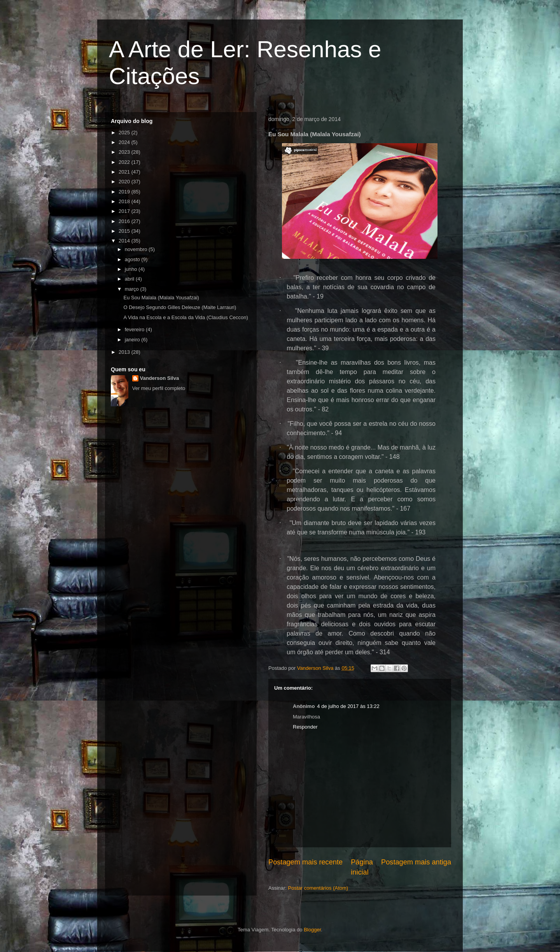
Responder (305, 727)
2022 (125, 162)
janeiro (133, 340)
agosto (133, 259)
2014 (125, 241)
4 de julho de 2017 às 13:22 (348, 706)
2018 (125, 201)
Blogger (312, 930)
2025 (125, 132)
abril (130, 279)
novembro (137, 249)
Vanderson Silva (159, 378)
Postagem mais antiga (416, 862)
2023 (125, 152)
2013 (125, 352)
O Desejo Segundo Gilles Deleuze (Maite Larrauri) (179, 307)
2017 (125, 211)
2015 (125, 231)
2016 (125, 221)
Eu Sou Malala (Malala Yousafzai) (161, 297)
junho (131, 269)
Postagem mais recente (305, 862)
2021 (125, 172)
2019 (125, 192)
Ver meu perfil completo (159, 388)
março (132, 289)
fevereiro (135, 329)
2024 (125, 142)
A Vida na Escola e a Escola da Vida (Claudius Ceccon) (185, 317)
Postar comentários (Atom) (318, 888)
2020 (125, 181)
